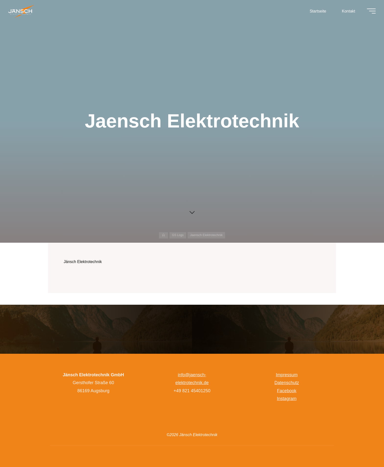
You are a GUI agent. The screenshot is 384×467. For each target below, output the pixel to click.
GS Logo (178, 235)
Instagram (287, 398)
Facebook (286, 390)
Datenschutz (287, 382)
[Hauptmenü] (369, 11)
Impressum (287, 374)
